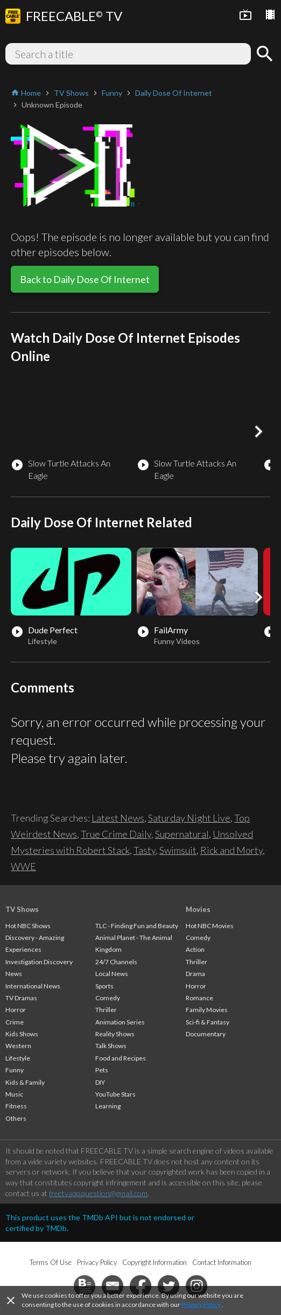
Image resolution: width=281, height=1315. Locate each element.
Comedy (107, 998)
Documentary (206, 1034)
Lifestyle (17, 1058)
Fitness (16, 1106)
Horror (15, 1010)
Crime (14, 1022)
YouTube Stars (115, 1094)
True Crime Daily (116, 834)
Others (15, 1118)
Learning (108, 1106)
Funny (14, 1070)
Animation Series (120, 1022)
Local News (111, 974)
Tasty (145, 850)
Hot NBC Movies (210, 926)
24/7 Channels (116, 962)
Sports (104, 986)
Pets (101, 1070)
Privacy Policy (201, 1304)
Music (14, 1094)
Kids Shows (21, 1034)
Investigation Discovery (39, 962)
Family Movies (207, 1010)
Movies (198, 909)
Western (18, 1046)
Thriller (106, 1010)
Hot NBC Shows (28, 926)
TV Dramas (21, 998)
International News (32, 986)
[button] (258, 431)
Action (195, 949)
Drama (195, 974)
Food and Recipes (120, 1058)
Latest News (118, 818)
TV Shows (22, 909)
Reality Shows (115, 1034)
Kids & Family (25, 1082)
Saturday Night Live (189, 818)
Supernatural (182, 834)
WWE (23, 866)
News (13, 974)
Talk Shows (111, 1046)
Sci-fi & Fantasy (207, 1022)
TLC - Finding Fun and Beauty (136, 926)
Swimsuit (177, 850)
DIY (100, 1082)
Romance (199, 998)
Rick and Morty (231, 850)
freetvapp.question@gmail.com (98, 1193)
